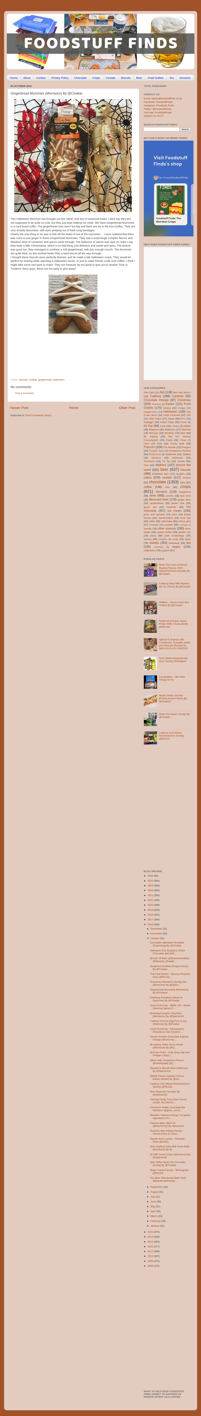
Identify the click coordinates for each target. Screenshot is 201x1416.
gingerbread (44, 379)
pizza (153, 535)
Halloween (59, 379)
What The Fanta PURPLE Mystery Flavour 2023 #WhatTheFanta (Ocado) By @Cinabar (174, 569)
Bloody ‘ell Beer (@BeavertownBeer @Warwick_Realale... (170, 960)
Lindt (163, 426)
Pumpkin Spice (156, 451)
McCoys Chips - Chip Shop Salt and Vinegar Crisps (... (169, 1054)
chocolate (157, 482)
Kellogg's (149, 422)
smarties (163, 539)
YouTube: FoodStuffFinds (158, 112)
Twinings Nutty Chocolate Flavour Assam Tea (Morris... (168, 1101)
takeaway (174, 543)
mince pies (185, 521)
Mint (182, 433)
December (157, 928)
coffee (148, 486)
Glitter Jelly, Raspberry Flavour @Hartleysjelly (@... (167, 1062)
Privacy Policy (59, 77)
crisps (185, 486)
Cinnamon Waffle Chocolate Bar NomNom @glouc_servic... (167, 1109)
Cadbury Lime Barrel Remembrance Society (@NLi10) (171, 735)
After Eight (149, 392)
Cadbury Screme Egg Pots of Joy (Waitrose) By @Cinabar (168, 1022)
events (169, 495)
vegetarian (149, 550)
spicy (188, 539)
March (154, 1216)
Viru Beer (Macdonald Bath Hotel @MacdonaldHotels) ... (168, 1179)
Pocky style (177, 443)
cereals (167, 477)
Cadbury (155, 396)
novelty (148, 528)
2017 (150, 919)
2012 (150, 1246)
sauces (148, 539)
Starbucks (177, 457)
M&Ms (187, 426)
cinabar (33, 379)
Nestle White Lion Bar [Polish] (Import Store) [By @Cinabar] (173, 698)
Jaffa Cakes (155, 418)
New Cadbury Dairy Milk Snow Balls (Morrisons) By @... (169, 1148)
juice (174, 514)
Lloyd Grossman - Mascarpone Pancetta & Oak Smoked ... (167, 1030)
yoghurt (165, 550)
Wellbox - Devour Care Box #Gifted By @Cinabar (174, 604)
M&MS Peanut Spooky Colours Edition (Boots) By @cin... (167, 1077)
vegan (176, 546)
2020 (150, 905)
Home (13, 77)
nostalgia (183, 525)
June (154, 1201)
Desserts (184, 77)
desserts (161, 491)
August (155, 1191)
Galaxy (167, 408)
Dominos (156, 404)
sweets (154, 542)
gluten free (177, 503)
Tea (171, 77)
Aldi (162, 392)
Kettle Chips (167, 422)
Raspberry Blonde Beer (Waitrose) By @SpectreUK (169, 1069)
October (155, 938)
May (153, 1206)
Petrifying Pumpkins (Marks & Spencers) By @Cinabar (166, 999)
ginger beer (184, 499)
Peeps (183, 440)
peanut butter (164, 532)
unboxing (158, 547)
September (157, 1187)
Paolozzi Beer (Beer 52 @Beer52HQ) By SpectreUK (167, 1124)
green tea (150, 507)
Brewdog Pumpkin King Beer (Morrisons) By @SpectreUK (167, 1015)
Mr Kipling (150, 436)
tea (188, 542)
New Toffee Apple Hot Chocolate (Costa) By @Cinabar (168, 1163)
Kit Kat (148, 425)
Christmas (184, 400)
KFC (182, 418)
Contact (41, 77)
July (153, 1196)
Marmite (186, 429)
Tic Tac (166, 461)
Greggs (181, 408)
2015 (150, 1232)
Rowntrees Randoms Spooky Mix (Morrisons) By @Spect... (168, 983)
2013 (150, 1241)
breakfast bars (160, 473)
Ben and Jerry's (182, 392)
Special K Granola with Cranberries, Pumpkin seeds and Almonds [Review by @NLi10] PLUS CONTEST (174, 644)
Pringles (186, 447)
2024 (150, 885)
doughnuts (185, 492)
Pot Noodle (169, 447)
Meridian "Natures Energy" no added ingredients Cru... (170, 1116)
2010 (150, 1256)
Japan (171, 418)
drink (153, 495)
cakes (148, 477)
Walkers (161, 465)
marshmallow (165, 518)
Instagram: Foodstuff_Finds (159, 105)
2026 (150, 875)
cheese (187, 477)
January (155, 1225)
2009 (150, 1261)
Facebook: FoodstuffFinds (158, 102)
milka (152, 521)
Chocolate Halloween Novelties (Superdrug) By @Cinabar (167, 944)
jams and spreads (154, 514)
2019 (150, 910)
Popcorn (149, 447)
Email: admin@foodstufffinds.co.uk (163, 98)
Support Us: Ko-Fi (153, 115)
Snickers (156, 457)
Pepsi (146, 443)
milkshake (166, 521)
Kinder (183, 422)
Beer (139, 77)
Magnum (154, 429)
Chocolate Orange (156, 400)
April (153, 1211)
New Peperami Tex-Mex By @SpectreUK (165, 1093)
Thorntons (149, 461)
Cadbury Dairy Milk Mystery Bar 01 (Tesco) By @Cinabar (175, 585)
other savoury (167, 528)
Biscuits (126, 77)
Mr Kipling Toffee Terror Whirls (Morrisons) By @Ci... (166, 1046)
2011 (150, 1251)
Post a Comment (24, 393)
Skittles (187, 454)
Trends (181, 461)
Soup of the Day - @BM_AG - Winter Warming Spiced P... (170, 1007)
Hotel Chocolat (171, 415)
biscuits (23, 379)
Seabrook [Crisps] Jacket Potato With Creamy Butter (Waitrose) (173, 624)
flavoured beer (158, 499)
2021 (150, 900)
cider (182, 482)
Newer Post (19, 408)
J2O (188, 415)
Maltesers (170, 429)
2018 (150, 914)
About (26, 77)
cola (167, 487)
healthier (171, 507)
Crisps (96, 77)
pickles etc (185, 532)
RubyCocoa (155, 454)
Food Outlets (156, 77)
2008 (150, 1265)
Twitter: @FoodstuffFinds (157, 109)
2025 (150, 880)
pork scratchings (174, 535)
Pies (159, 443)
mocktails (154, 525)
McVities (169, 433)
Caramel (177, 396)
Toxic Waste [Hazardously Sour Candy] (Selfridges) (173, 660)
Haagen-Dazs (150, 412)
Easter (170, 403)
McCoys (153, 433)
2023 (150, 890)
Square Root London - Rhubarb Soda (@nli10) (167, 1140)
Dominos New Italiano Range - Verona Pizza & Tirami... (167, 1132)
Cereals (110, 77)
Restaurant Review (180, 450)
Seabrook (171, 454)
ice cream (175, 510)
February (156, 1221)
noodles (168, 524)
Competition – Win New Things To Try (172, 678)
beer (164, 469)
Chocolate (80, 77)
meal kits (185, 518)
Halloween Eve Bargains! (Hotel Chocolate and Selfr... (167, 952)
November (157, 933)
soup (175, 539)
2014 (150, 1236)
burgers (180, 473)
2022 (150, 895)
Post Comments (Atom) (38, 415)
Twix (146, 465)
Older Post (127, 408)
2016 (150, 924)
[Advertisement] (66, 353)
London (175, 426)
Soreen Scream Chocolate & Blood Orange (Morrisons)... (169, 1038)
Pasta (169, 440)
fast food (185, 495)
